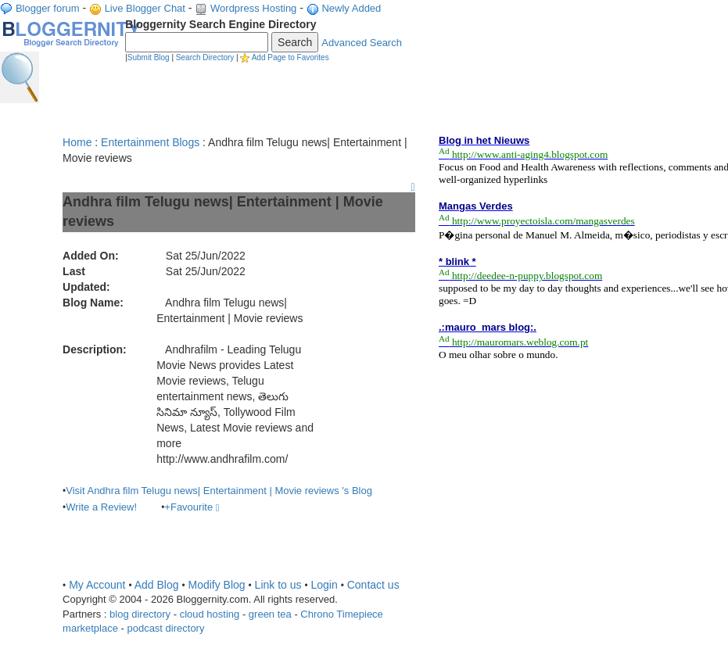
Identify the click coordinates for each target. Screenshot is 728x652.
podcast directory (165, 628)
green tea (270, 614)
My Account (97, 585)
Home (77, 142)
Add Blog (156, 585)
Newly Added (351, 8)
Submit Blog (148, 57)
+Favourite (191, 507)
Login (323, 585)
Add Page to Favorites (290, 57)
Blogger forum (48, 8)
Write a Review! (101, 507)
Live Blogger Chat (145, 8)
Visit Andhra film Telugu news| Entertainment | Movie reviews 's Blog (219, 490)
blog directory (139, 614)
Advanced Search (361, 42)
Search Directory (205, 57)
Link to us (278, 585)
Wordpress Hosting (253, 8)
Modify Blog (216, 585)
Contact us (373, 585)
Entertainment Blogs (150, 142)
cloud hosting (210, 614)
